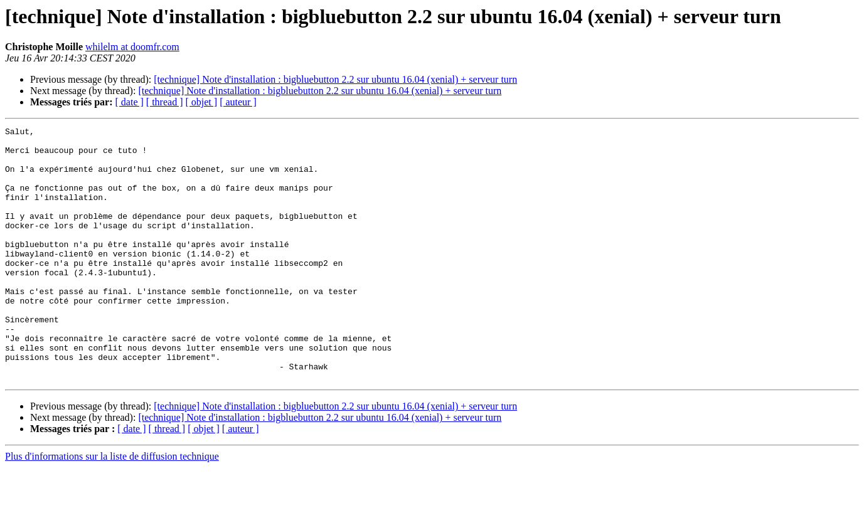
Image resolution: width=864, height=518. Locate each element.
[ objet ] (201, 102)
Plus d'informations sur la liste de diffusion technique (112, 507)
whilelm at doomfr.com (132, 46)
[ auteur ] (238, 102)
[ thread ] (164, 102)
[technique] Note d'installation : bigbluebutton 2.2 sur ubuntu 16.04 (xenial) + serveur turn (335, 79)
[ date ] (129, 102)
